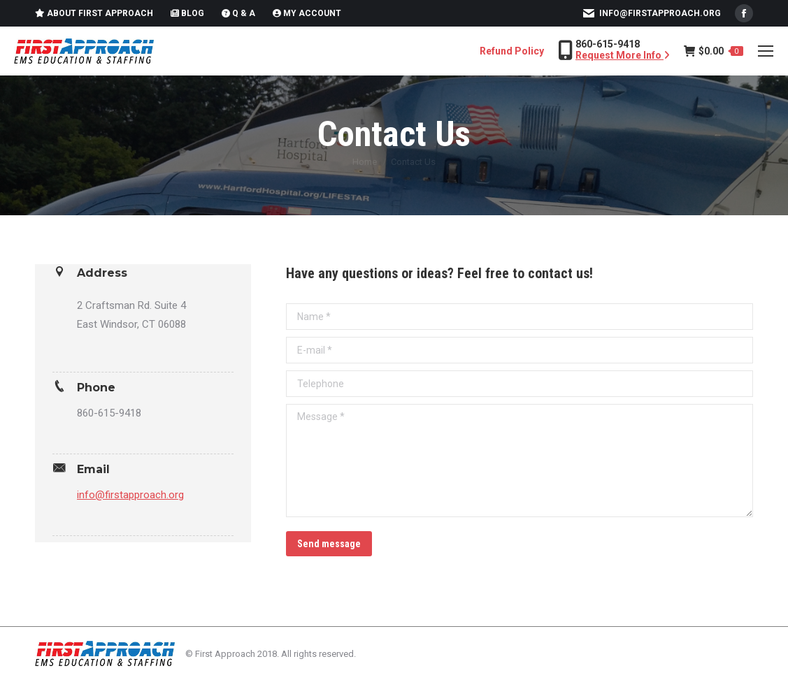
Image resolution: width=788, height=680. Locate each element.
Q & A (238, 13)
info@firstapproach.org (660, 13)
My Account (307, 13)
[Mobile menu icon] (765, 51)
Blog (187, 13)
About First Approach (94, 13)
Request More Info (622, 55)
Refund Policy (512, 51)
